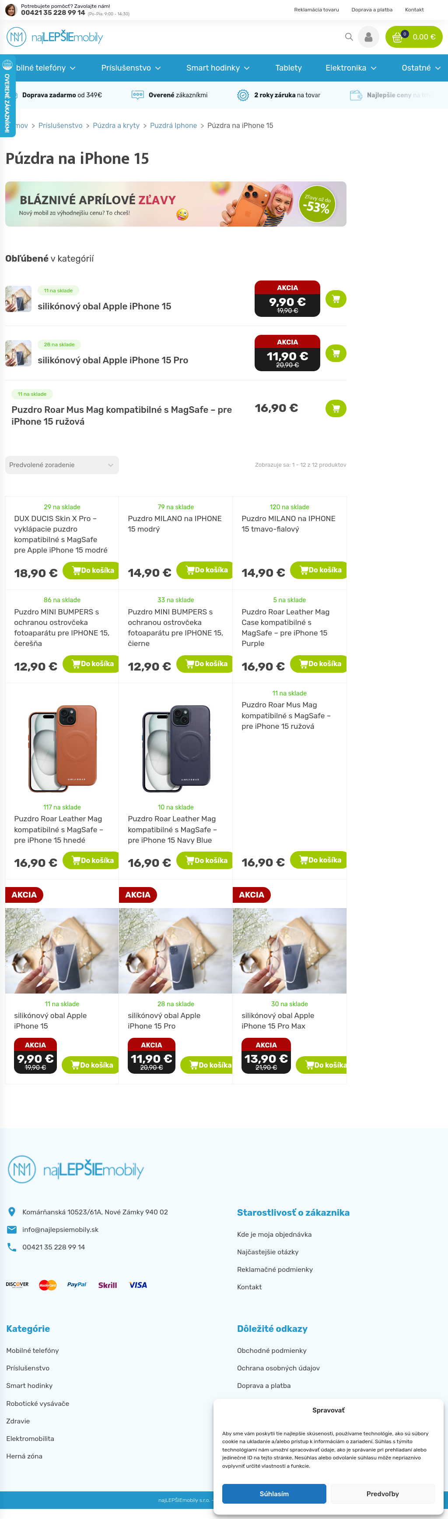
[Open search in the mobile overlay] (349, 37)
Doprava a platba (371, 10)
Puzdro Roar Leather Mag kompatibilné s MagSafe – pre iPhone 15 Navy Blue (172, 829)
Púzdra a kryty (116, 125)
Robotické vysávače (37, 1403)
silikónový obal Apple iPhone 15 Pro (113, 360)
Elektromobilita (30, 1438)
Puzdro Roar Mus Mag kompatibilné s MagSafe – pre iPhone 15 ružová (286, 715)
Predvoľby (383, 1494)
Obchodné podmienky (272, 1350)
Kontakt (414, 10)
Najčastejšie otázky (268, 1252)
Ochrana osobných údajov (278, 1368)
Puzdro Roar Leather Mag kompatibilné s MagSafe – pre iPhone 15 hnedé (58, 829)
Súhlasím (274, 1494)
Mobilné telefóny (32, 1350)
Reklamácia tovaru (316, 10)
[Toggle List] (111, 465)
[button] (368, 37)
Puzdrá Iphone (173, 125)
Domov (16, 125)
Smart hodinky (29, 1385)
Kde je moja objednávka (274, 1234)
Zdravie (18, 1421)
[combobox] (54, 465)
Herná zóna (24, 1456)
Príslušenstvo (60, 125)
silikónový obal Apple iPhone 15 (104, 306)
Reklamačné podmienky (275, 1269)
